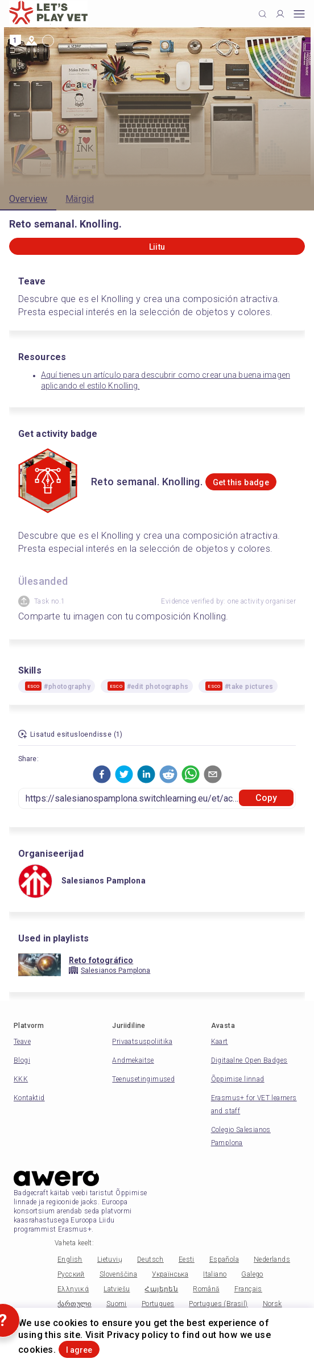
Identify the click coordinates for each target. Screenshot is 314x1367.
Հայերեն (161, 1289)
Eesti (187, 1259)
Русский (71, 1274)
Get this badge (241, 482)
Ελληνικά (73, 1289)
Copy (266, 797)
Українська (170, 1274)
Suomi (116, 1304)
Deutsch (150, 1259)
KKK (21, 1079)
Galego (252, 1274)
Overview (28, 198)
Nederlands (272, 1259)
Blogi (22, 1060)
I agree (79, 1349)
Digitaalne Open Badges (249, 1060)
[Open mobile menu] (299, 14)
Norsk (272, 1304)
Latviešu (117, 1289)
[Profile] (280, 14)
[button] (102, 774)
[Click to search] (262, 14)
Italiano (214, 1274)
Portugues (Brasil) (218, 1304)
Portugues (158, 1304)
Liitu (157, 246)
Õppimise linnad (238, 1079)
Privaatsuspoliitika (142, 1042)
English (69, 1259)
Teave (22, 1042)
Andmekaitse (133, 1060)
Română (206, 1289)
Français (248, 1289)
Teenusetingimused (143, 1079)
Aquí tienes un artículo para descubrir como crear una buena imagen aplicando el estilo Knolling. (165, 380)
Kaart (219, 1042)
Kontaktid (29, 1098)
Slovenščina (118, 1274)
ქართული (74, 1304)
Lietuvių (109, 1259)
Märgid (79, 198)
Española (224, 1259)
